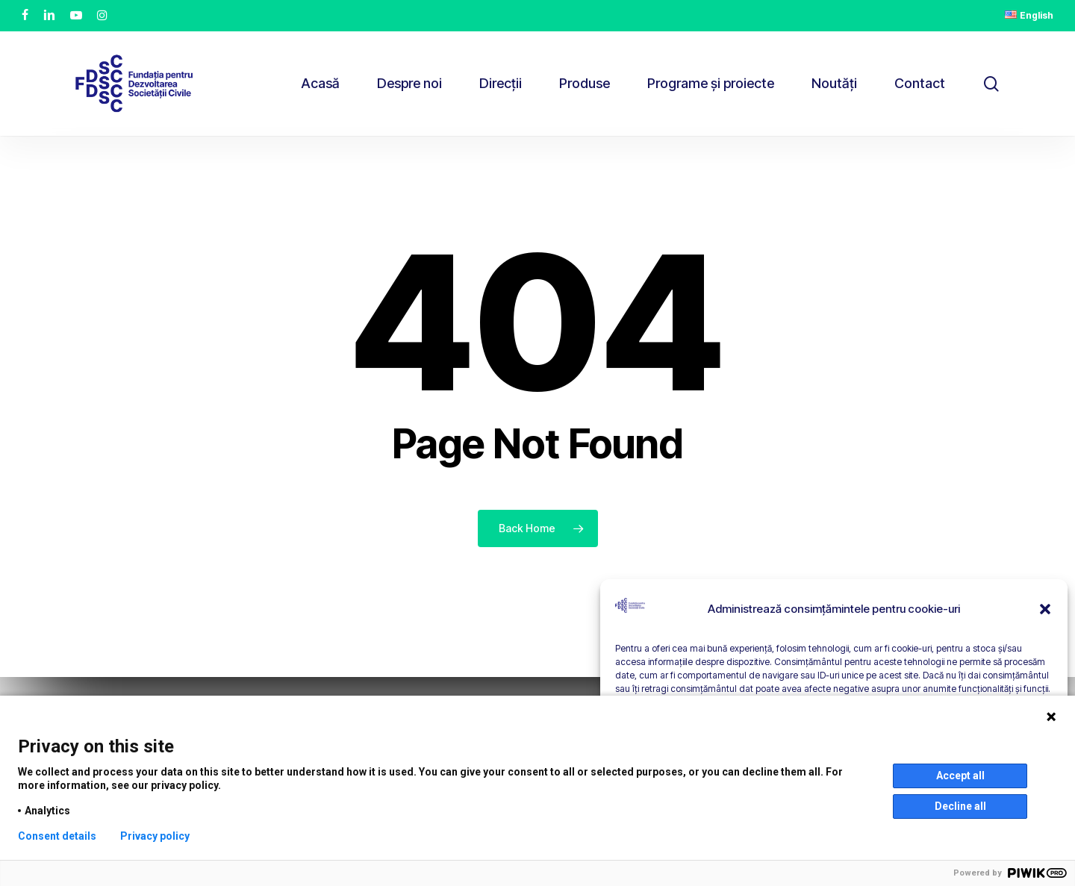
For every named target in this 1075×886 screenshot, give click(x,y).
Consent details (57, 836)
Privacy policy (155, 836)
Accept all (960, 776)
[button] (1045, 609)
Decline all (960, 806)
